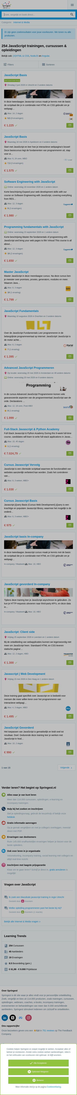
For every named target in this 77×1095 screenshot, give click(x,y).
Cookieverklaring (54, 1087)
